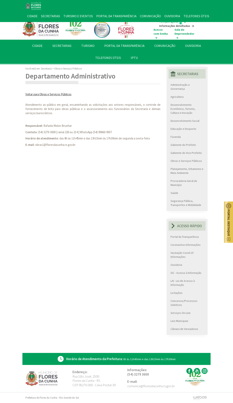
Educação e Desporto (183, 129)
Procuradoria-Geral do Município (184, 183)
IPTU (134, 58)
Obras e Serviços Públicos (68, 68)
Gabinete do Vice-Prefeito (186, 153)
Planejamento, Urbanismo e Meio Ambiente (187, 171)
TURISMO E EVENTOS (78, 16)
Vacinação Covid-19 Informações (182, 255)
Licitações (177, 293)
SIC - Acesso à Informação (186, 273)
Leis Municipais (179, 321)
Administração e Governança (180, 87)
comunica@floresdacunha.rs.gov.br (151, 386)
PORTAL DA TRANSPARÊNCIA (124, 46)
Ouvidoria (176, 265)
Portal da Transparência (185, 237)
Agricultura (177, 97)
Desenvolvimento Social (185, 121)
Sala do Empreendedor (184, 33)
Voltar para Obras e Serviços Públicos (48, 94)
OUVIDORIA (193, 46)
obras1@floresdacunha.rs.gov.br (55, 145)
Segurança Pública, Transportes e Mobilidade (186, 203)
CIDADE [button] (37, 46)
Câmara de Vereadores (184, 329)
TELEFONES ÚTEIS (108, 58)
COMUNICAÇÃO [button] (164, 46)
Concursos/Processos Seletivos (184, 303)
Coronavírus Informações (186, 245)
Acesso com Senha (161, 33)
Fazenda (176, 137)
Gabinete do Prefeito (183, 145)
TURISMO (87, 46)
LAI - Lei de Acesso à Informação (183, 283)
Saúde (174, 193)
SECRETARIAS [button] (61, 46)
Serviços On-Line (181, 313)
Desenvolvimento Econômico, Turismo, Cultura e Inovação (183, 109)
